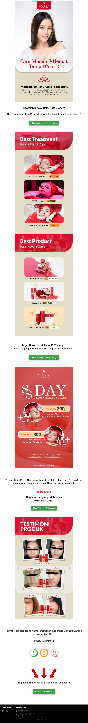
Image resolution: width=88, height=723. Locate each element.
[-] (7, 711)
